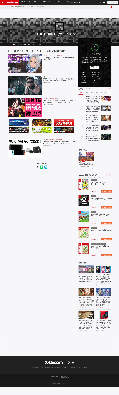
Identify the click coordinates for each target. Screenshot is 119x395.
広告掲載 (82, 375)
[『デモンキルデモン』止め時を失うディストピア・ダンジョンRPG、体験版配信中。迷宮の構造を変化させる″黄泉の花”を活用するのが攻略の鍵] (106, 138)
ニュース (64, 2)
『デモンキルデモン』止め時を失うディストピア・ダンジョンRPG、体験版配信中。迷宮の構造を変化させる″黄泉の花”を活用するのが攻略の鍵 (93, 139)
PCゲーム (39, 2)
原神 (84, 161)
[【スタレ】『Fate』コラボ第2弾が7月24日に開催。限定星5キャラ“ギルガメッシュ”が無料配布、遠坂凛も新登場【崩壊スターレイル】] (106, 100)
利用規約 (58, 375)
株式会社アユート (47, 148)
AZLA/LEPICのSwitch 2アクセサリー (54, 140)
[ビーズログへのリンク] (65, 384)
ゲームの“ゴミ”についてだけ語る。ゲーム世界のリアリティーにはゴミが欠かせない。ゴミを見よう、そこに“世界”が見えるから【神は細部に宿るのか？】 (86, 332)
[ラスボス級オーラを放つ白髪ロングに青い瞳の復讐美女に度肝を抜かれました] (25, 65)
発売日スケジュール (48, 2)
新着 (22, 2)
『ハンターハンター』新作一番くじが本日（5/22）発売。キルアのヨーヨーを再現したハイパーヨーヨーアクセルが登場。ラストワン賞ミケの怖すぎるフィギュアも (93, 129)
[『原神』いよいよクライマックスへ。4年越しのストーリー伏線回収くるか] (86, 158)
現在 (81, 94)
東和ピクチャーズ (47, 84)
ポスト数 (103, 94)
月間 (97, 94)
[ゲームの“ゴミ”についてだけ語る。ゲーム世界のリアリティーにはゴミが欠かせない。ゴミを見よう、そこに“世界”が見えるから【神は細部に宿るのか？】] (86, 321)
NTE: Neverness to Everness (52, 100)
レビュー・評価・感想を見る (94, 55)
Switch (31, 2)
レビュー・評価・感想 (24, 45)
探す (97, 68)
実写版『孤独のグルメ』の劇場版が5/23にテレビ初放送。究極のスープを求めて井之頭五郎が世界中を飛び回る (93, 110)
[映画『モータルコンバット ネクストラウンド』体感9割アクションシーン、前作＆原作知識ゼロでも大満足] (25, 86)
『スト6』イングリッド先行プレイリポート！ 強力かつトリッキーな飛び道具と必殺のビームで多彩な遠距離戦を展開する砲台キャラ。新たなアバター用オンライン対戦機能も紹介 (103, 307)
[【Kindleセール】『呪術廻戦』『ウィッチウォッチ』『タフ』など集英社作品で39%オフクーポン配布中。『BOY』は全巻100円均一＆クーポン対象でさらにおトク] (103, 273)
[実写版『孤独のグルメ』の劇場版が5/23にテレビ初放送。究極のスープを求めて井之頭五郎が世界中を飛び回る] (106, 109)
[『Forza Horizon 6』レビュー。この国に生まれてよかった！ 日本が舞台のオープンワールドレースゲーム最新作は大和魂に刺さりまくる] (86, 273)
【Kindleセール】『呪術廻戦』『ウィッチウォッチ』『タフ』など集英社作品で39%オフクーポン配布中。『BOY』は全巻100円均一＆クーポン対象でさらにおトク (103, 283)
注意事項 (64, 375)
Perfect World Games (48, 107)
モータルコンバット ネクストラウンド (54, 78)
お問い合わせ (38, 375)
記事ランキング (84, 90)
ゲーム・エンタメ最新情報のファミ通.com (16, 6)
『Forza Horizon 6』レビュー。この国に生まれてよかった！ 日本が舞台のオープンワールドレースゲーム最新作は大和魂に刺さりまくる (86, 283)
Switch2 (26, 2)
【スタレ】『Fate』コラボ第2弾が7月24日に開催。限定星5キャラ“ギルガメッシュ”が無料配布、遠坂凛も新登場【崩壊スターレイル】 (93, 100)
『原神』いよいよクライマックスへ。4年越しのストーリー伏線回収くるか (86, 167)
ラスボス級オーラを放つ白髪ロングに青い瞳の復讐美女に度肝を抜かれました (59, 59)
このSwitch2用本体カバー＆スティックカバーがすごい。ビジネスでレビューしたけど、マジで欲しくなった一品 (59, 144)
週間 (92, 94)
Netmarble (45, 62)
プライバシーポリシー (48, 375)
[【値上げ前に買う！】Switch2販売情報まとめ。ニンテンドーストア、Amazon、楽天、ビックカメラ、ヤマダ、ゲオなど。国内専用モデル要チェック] (103, 321)
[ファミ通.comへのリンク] (12, 2)
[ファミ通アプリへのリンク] (54, 384)
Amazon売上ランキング (88, 179)
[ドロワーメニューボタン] (2, 2)
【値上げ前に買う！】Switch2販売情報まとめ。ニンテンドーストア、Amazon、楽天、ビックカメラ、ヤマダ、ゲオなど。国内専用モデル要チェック (103, 332)
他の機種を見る (98, 78)
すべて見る (108, 90)
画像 (34, 45)
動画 (69, 2)
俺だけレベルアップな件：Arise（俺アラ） (55, 56)
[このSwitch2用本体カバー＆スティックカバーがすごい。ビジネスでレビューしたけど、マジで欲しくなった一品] (25, 149)
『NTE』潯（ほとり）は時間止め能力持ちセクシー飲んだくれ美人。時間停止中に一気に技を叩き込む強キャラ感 (59, 103)
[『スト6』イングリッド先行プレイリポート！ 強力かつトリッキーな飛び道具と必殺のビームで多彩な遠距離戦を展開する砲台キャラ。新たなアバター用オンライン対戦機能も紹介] (103, 297)
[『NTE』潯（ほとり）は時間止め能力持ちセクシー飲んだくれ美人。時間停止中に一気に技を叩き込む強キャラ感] (25, 108)
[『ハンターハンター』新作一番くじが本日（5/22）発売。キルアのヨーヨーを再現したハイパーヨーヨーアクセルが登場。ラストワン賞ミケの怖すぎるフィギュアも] (106, 128)
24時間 (86, 94)
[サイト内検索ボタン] (112, 2)
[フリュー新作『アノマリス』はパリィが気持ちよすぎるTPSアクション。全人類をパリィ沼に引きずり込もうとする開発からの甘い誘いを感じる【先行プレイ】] (106, 119)
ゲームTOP (12, 45)
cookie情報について (73, 375)
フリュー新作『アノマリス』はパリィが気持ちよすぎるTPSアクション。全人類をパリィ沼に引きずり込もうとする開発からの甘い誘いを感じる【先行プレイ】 (93, 120)
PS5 (35, 2)
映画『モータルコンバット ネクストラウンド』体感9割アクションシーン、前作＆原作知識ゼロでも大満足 (59, 81)
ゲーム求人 (58, 2)
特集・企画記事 (76, 2)
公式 (93, 84)
